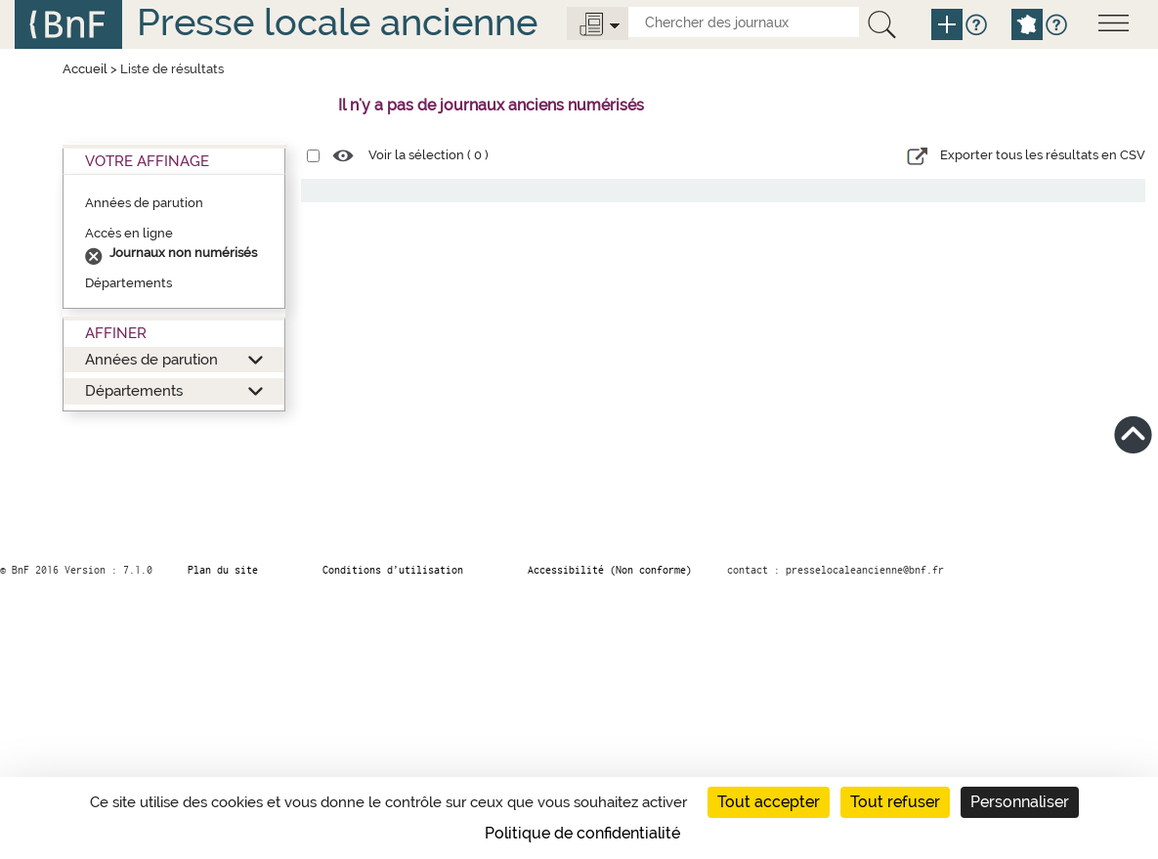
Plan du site (223, 570)
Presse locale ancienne (337, 22)
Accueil (85, 69)
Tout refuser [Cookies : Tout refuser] (895, 802)
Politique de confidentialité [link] (582, 833)
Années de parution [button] (151, 359)
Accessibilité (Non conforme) (610, 570)
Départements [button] (134, 390)
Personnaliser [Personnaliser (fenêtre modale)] (1019, 802)
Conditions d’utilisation (392, 570)
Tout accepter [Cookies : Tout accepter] (768, 802)
